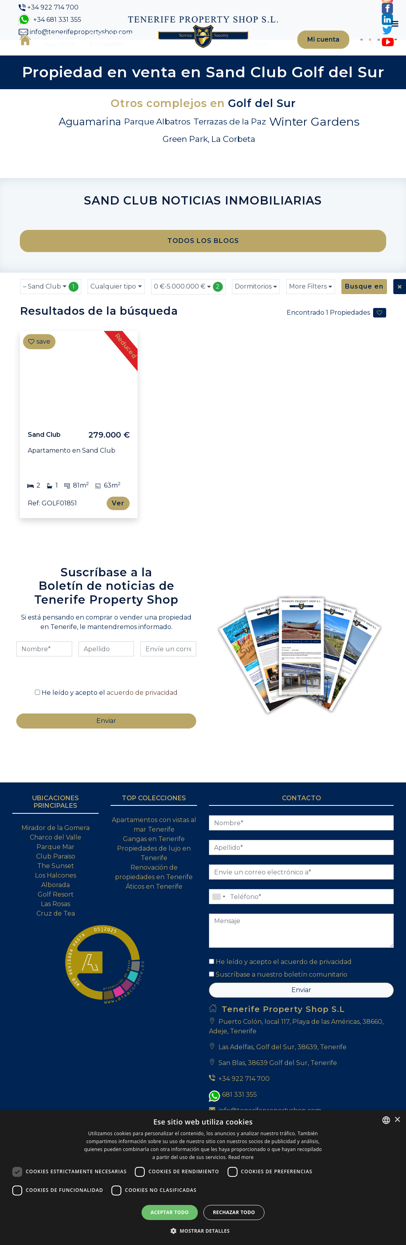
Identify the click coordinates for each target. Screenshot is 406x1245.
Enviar (301, 1038)
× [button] (397, 1120)
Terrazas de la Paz (229, 147)
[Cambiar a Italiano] (371, 53)
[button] (203, 1230)
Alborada (55, 933)
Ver (118, 529)
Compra (149, 52)
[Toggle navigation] (391, 53)
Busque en (362, 312)
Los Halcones (55, 923)
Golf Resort (56, 942)
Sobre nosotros (58, 52)
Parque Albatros (157, 147)
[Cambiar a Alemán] (377, 53)
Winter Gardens (314, 147)
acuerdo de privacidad (142, 734)
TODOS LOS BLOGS (203, 266)
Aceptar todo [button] (170, 1212)
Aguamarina (90, 147)
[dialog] (203, 1177)
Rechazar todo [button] (234, 1212)
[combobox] (50, 312)
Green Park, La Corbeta (209, 165)
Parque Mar (55, 895)
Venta (185, 52)
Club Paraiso (55, 904)
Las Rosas (55, 952)
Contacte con (254, 52)
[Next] (128, 402)
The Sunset (55, 914)
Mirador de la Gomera (55, 876)
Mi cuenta (311, 52)
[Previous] (30, 402)
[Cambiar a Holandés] (364, 53)
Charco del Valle (55, 885)
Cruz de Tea (55, 961)
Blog (217, 52)
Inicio (23, 52)
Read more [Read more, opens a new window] (241, 1157)
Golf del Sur (262, 129)
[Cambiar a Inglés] (352, 53)
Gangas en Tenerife (154, 887)
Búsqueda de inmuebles (104, 52)
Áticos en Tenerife (154, 934)
